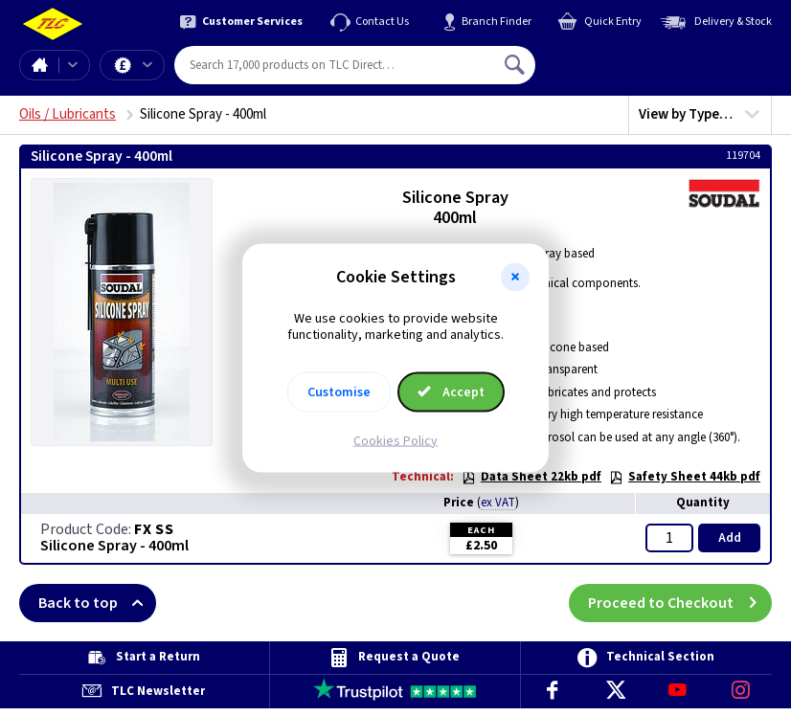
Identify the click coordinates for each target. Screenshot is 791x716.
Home (39, 65)
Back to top (97, 603)
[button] (515, 277)
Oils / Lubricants (67, 114)
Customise (339, 391)
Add (729, 538)
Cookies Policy (395, 440)
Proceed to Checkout (680, 603)
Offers (147, 65)
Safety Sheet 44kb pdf (684, 476)
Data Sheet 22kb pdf (531, 476)
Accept (451, 391)
